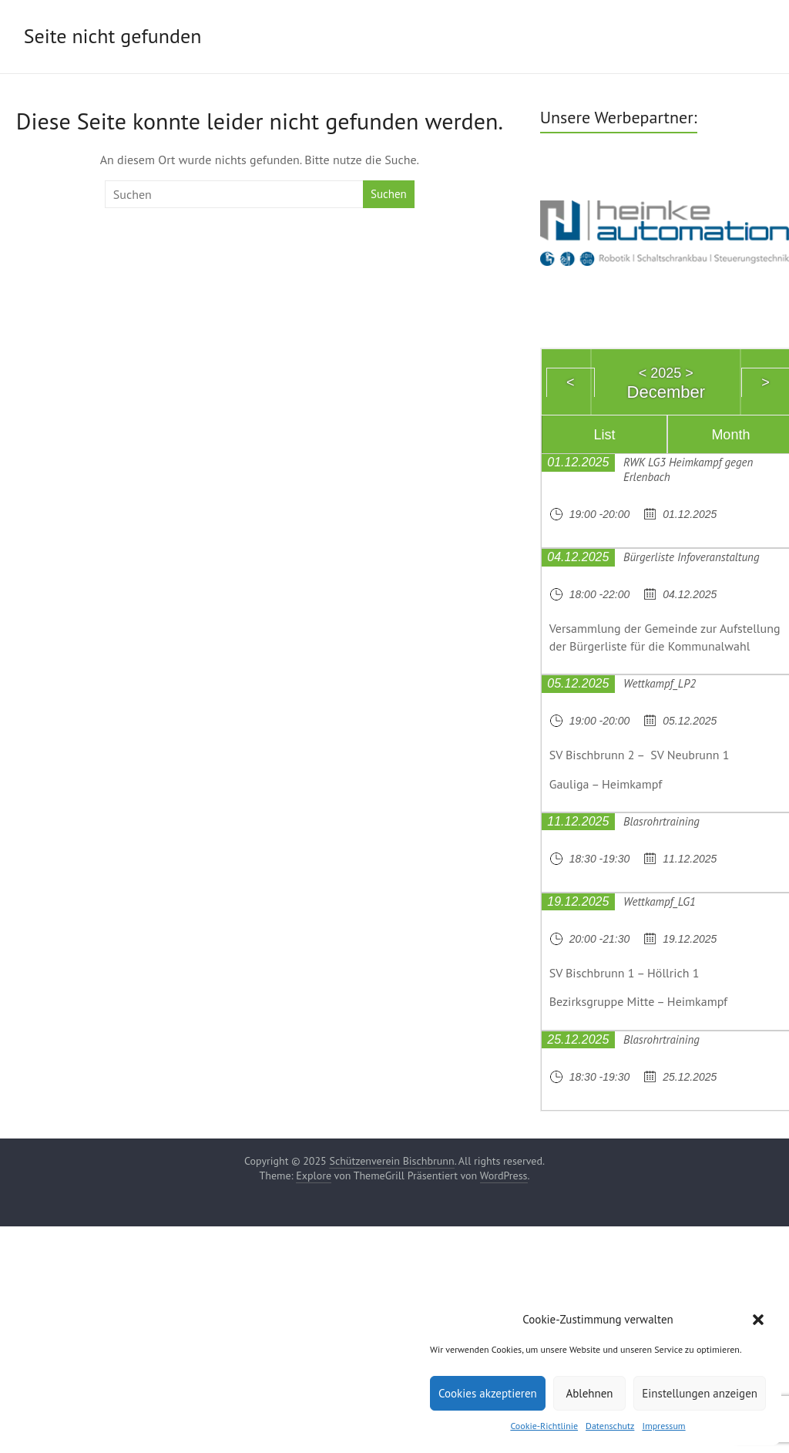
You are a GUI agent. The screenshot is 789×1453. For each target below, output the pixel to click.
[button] (758, 1319)
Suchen (389, 194)
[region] (664, 231)
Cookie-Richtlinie (544, 1425)
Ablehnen (589, 1393)
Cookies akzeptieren (487, 1393)
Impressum (663, 1425)
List (604, 434)
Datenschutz (610, 1425)
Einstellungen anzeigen (699, 1393)
